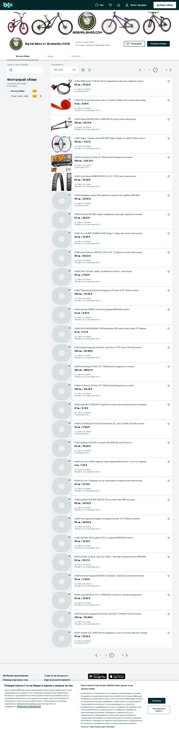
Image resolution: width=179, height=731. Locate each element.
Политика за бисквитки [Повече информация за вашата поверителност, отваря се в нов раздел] (28, 706)
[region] (89, 706)
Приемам (156, 701)
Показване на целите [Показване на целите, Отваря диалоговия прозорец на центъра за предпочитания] (159, 710)
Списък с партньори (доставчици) (98, 727)
